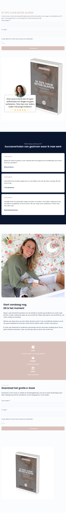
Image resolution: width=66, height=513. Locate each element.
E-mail (3, 30)
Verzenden (33, 48)
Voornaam (5, 20)
